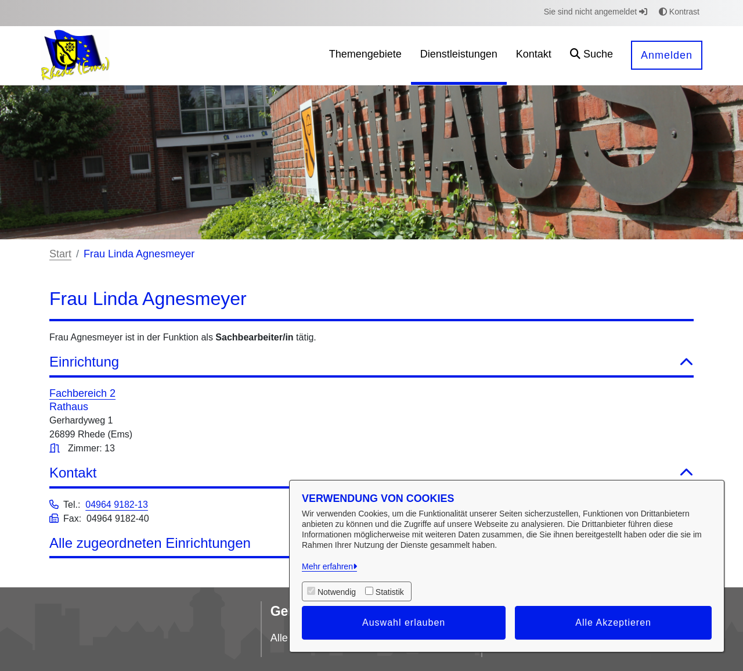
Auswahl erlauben (403, 622)
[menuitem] (365, 55)
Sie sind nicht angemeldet (595, 11)
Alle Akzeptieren (613, 622)
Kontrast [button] (679, 11)
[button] (591, 55)
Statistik (390, 592)
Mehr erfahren (327, 566)
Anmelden (666, 55)
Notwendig (337, 592)
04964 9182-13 (116, 504)
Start (60, 254)
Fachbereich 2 (82, 393)
